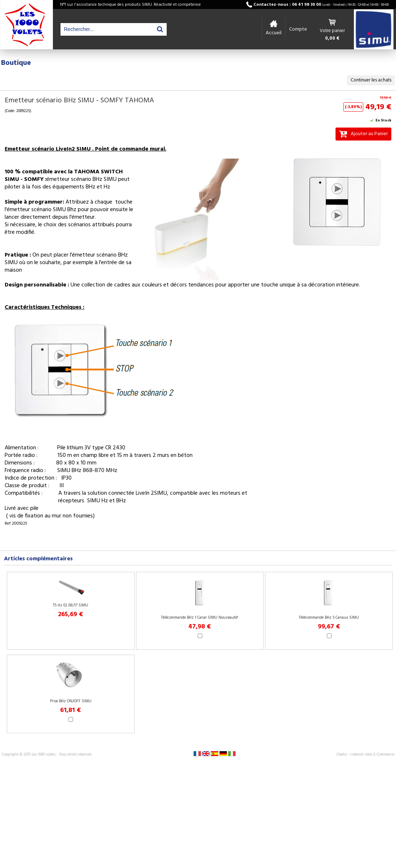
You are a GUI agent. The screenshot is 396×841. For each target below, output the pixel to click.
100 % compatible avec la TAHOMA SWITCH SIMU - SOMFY (64, 175)
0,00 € (332, 38)
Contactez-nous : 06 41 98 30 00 (321, 4)
